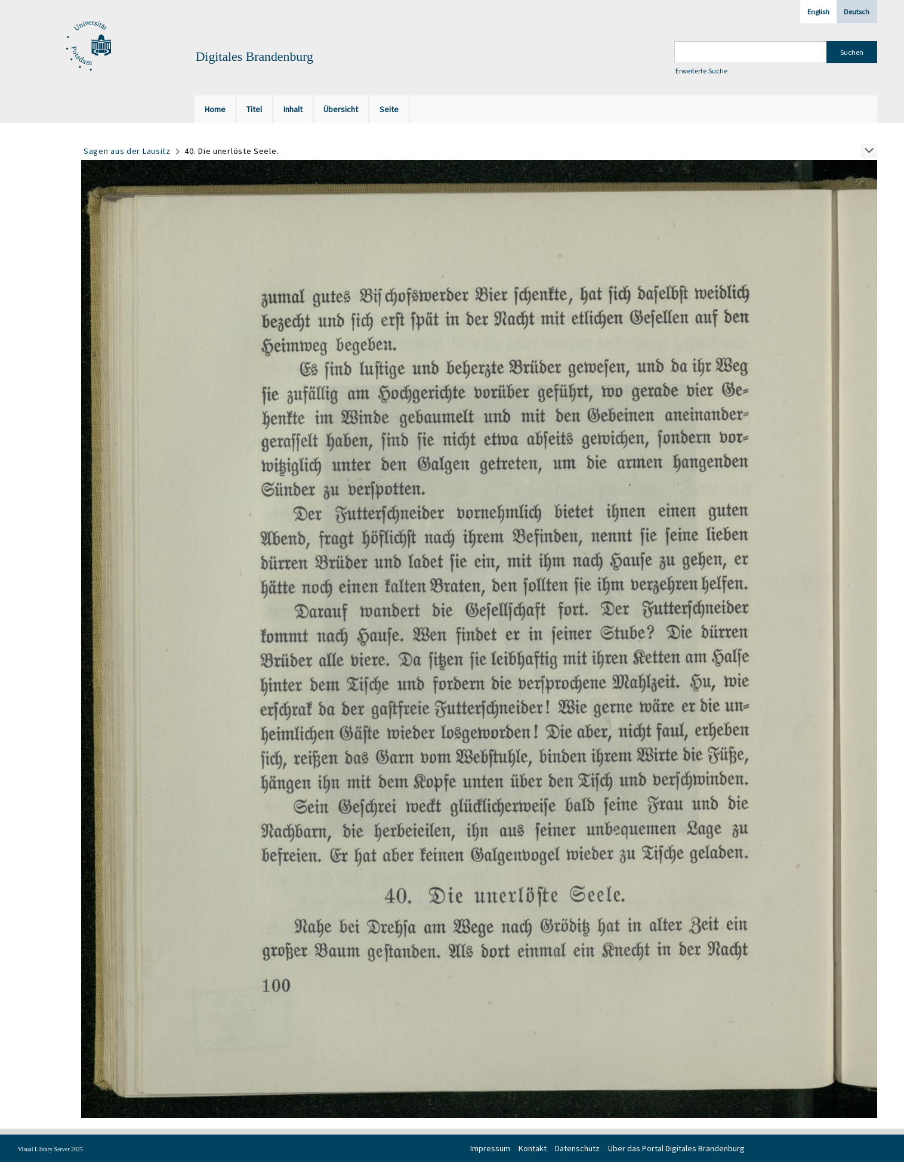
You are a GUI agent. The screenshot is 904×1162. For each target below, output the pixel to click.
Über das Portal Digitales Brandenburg (676, 1148)
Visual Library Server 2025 (50, 1149)
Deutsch (856, 11)
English (818, 11)
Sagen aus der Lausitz (127, 151)
